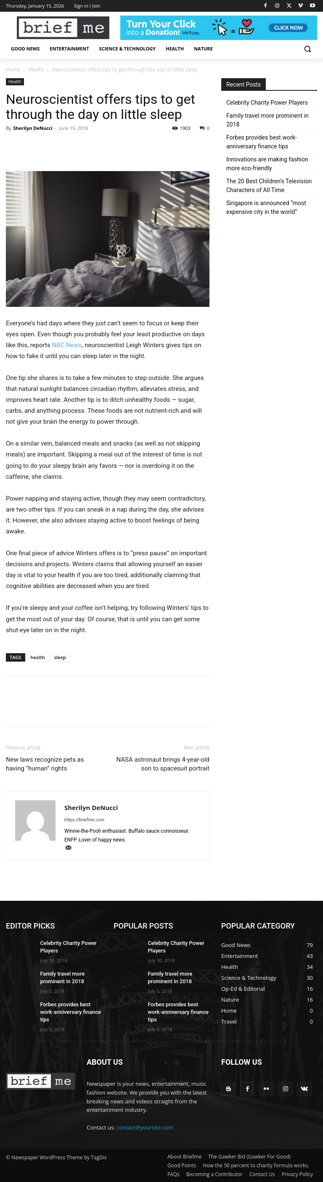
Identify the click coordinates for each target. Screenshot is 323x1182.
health (38, 657)
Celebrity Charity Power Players (267, 102)
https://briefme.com (84, 820)
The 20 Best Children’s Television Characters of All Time (269, 185)
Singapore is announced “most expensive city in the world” (266, 207)
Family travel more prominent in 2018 (267, 120)
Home (13, 69)
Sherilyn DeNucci (32, 128)
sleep (60, 657)
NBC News (67, 345)
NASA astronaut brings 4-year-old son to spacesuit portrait (162, 764)
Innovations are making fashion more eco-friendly (267, 163)
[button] (307, 49)
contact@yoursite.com (144, 1127)
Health (36, 69)
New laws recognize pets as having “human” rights (45, 764)
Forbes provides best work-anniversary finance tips (261, 142)
